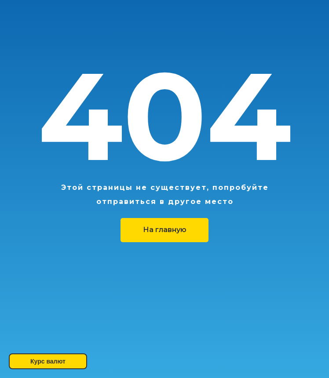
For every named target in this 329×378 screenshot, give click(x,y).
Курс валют (48, 361)
